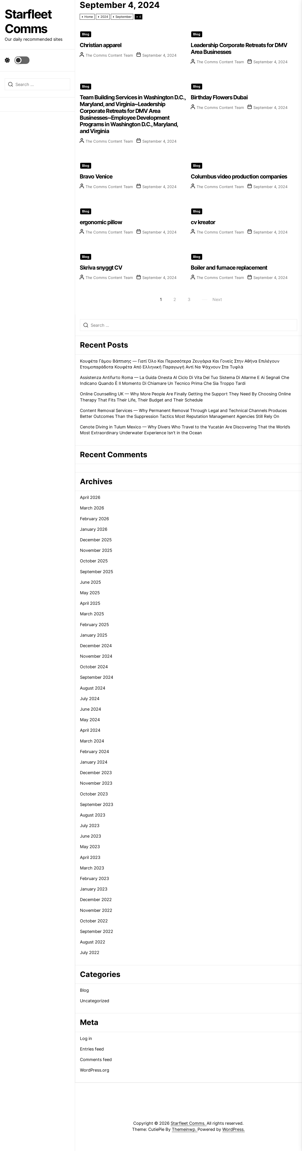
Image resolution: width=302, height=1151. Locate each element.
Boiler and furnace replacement (229, 267)
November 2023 (96, 783)
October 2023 (94, 793)
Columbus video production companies (239, 176)
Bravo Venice (96, 176)
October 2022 (94, 920)
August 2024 (92, 688)
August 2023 (92, 815)
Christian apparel (100, 45)
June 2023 (90, 836)
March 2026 (92, 507)
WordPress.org (94, 1070)
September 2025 (96, 571)
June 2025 (90, 582)
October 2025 (94, 560)
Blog (85, 34)
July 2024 (90, 698)
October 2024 (94, 666)
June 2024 (90, 709)
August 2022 (92, 941)
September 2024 (96, 677)
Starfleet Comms (28, 21)
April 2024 (90, 730)
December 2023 (96, 772)
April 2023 (90, 857)
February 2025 (94, 624)
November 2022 (96, 910)
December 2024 (96, 645)
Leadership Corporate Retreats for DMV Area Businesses (239, 48)
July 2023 (89, 825)
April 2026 (90, 497)
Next (217, 299)
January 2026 (93, 529)
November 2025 (96, 550)
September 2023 (96, 804)
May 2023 (90, 846)
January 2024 (94, 762)
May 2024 (90, 719)
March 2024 (92, 741)
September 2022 (96, 931)
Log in (86, 1038)
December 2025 (96, 539)
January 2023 (93, 889)
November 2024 (96, 656)
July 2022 (89, 952)
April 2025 (90, 603)
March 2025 (92, 613)
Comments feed (96, 1059)
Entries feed (92, 1049)
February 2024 (94, 751)
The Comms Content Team (109, 55)
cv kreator (203, 222)
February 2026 (94, 518)
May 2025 (90, 592)
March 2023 (92, 867)
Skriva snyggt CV (101, 267)
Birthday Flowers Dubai (219, 97)
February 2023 (94, 878)
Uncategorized (94, 1000)
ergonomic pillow (101, 222)
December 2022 (96, 899)
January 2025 (93, 635)
